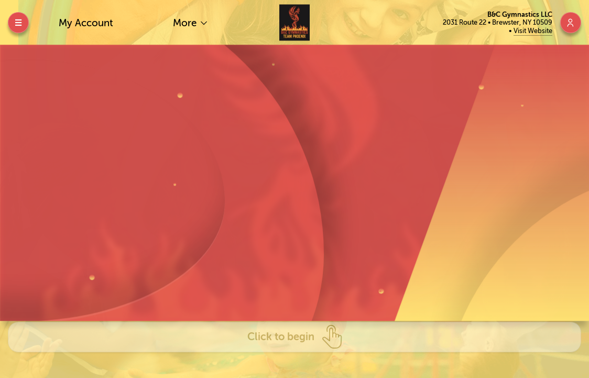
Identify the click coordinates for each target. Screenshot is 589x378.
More (186, 22)
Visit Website (533, 31)
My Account (86, 22)
